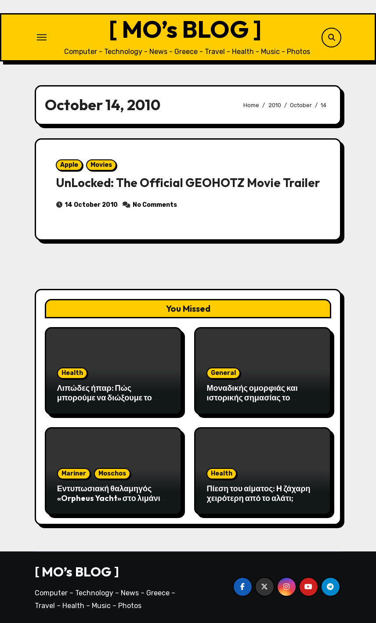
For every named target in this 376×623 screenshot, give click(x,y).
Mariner (73, 473)
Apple (69, 165)
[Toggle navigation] (42, 37)
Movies (101, 165)
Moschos (112, 473)
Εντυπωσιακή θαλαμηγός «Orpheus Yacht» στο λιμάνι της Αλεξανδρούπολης (108, 497)
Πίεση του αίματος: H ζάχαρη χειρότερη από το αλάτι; (258, 493)
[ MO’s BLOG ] (185, 29)
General (223, 373)
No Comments (155, 205)
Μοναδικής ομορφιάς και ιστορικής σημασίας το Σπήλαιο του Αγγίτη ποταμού (259, 397)
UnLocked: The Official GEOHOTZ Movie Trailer (188, 182)
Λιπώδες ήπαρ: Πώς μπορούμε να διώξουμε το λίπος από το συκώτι (104, 397)
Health (72, 373)
